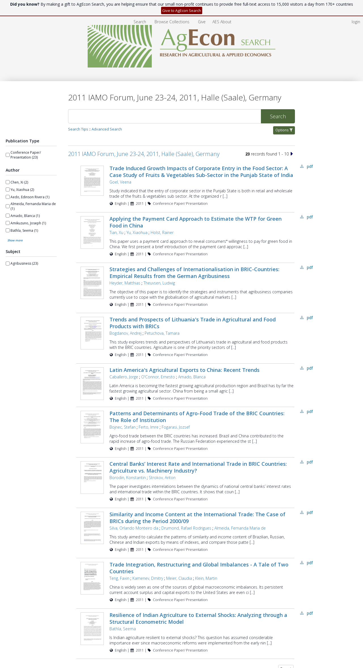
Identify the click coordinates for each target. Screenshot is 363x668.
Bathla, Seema (122, 628)
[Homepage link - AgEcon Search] (182, 66)
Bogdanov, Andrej (125, 333)
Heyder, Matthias (124, 283)
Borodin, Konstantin (127, 477)
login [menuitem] (356, 21)
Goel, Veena (120, 182)
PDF (310, 166)
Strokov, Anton (161, 477)
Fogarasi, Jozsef (175, 427)
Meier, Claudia (178, 578)
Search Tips (78, 129)
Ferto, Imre (148, 427)
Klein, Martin (206, 578)
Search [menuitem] (140, 21)
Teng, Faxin (119, 578)
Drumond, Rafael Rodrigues (186, 528)
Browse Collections (173, 21)
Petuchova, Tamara (161, 333)
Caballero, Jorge (123, 377)
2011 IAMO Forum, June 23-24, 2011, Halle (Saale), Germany (144, 154)
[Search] (164, 116)
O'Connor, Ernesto (157, 377)
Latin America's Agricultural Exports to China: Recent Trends (184, 369)
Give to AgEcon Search (181, 10)
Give (202, 21)
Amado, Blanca (191, 377)
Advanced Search (107, 129)
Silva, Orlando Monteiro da (133, 528)
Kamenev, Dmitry (147, 578)
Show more (15, 240)
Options (284, 130)
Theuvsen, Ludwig (158, 283)
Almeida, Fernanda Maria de (239, 528)
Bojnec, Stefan (122, 427)
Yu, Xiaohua (136, 232)
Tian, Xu (116, 232)
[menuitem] (172, 21)
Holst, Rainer (161, 232)
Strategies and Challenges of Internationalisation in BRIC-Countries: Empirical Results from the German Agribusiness (194, 272)
